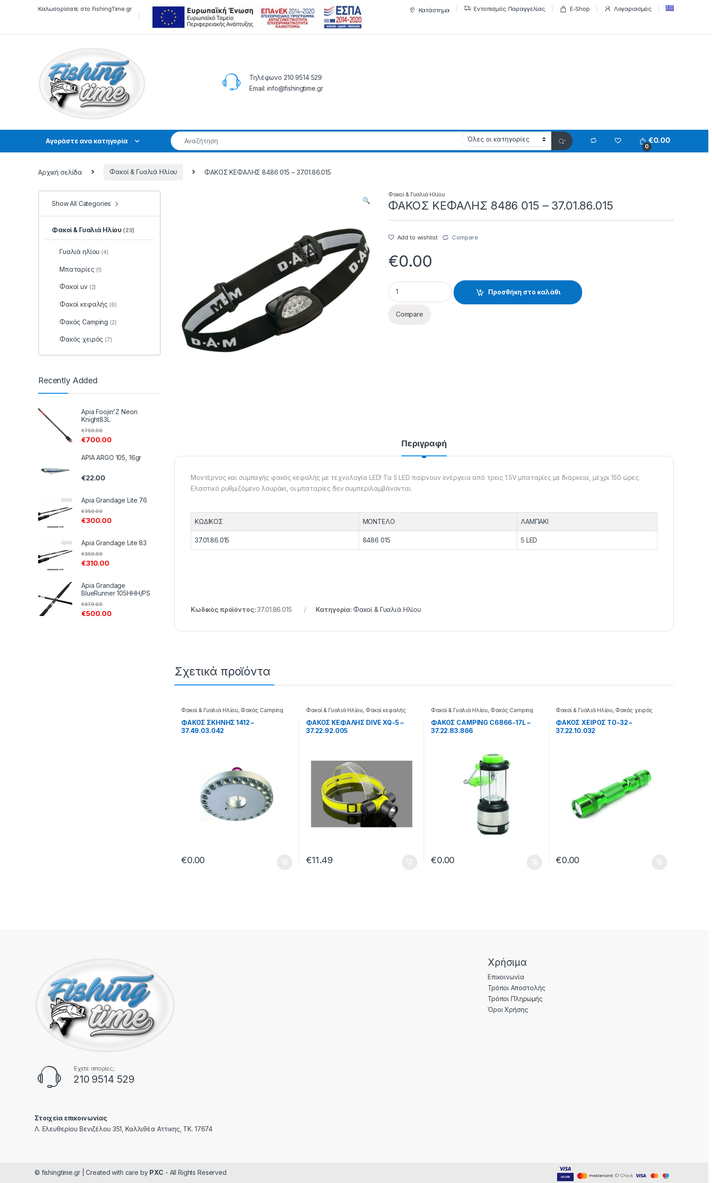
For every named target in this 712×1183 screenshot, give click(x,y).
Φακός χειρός (634, 710)
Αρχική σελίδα (60, 172)
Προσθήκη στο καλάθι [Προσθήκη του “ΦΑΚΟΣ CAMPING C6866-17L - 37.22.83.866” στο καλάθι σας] (534, 862)
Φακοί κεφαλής (386, 710)
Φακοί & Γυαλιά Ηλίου (143, 172)
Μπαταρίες (77, 269)
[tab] (424, 448)
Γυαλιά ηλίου (80, 251)
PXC (156, 1172)
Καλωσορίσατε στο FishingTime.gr (85, 8)
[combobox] (316, 141)
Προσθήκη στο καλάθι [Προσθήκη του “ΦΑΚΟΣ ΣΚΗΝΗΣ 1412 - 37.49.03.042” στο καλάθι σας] (284, 862)
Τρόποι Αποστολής (516, 988)
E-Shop (574, 9)
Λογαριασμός (628, 9)
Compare (465, 237)
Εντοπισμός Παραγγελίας (504, 9)
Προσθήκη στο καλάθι (524, 292)
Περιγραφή (424, 444)
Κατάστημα (428, 10)
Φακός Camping (262, 710)
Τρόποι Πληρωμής (515, 998)
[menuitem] (670, 8)
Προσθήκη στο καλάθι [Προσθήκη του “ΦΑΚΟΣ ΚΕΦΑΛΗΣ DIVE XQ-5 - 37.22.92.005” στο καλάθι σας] (409, 862)
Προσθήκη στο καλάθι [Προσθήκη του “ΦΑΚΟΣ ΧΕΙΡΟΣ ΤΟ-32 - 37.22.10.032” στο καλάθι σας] (659, 862)
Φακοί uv (74, 286)
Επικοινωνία (506, 977)
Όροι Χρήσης (508, 1009)
